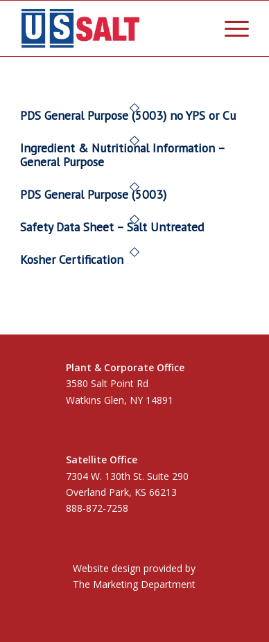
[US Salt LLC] (111, 28)
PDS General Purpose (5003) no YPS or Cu (128, 115)
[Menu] (230, 28)
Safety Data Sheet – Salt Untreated (112, 227)
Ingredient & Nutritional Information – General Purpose (122, 154)
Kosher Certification (71, 259)
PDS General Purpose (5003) (93, 194)
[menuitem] (230, 28)
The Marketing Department (134, 584)
